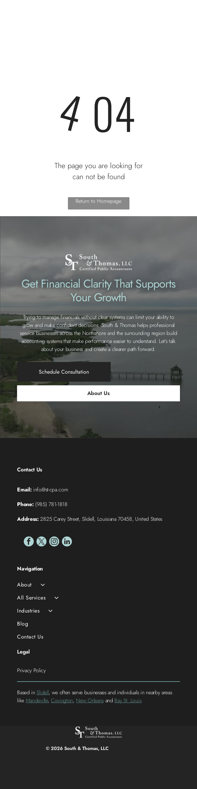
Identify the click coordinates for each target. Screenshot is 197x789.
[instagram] (54, 542)
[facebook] (29, 542)
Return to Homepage (98, 201)
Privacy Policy (31, 670)
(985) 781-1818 (51, 504)
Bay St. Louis (127, 700)
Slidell (42, 692)
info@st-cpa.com (50, 489)
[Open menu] (183, 18)
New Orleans (89, 700)
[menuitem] (98, 584)
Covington (62, 700)
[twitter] (41, 542)
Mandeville (37, 700)
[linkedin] (67, 542)
